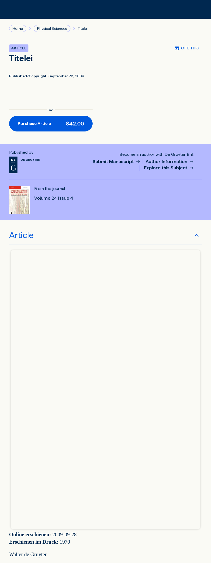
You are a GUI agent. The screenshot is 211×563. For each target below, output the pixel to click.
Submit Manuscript (114, 161)
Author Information (167, 161)
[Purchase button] (51, 123)
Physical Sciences (52, 28)
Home (18, 28)
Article (21, 235)
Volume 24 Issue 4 (53, 198)
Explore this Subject (166, 167)
